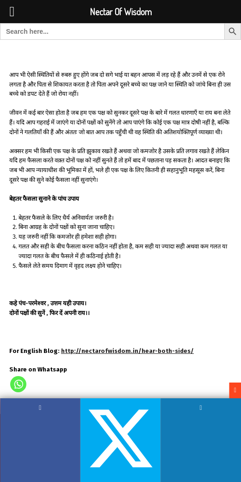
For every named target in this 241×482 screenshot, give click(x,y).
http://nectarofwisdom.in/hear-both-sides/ (127, 350)
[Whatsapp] (18, 384)
